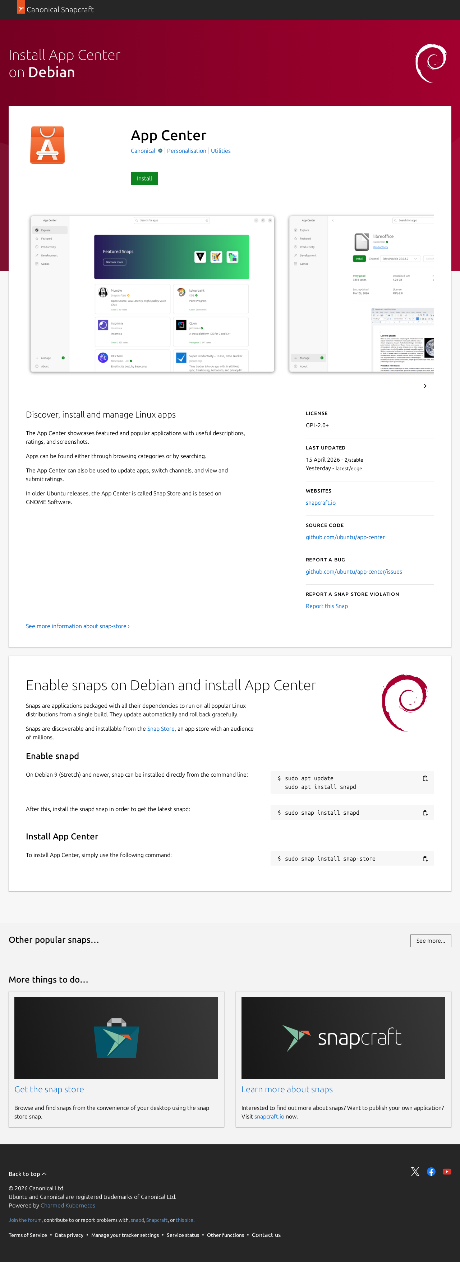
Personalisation (186, 150)
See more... (431, 940)
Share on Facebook (431, 1171)
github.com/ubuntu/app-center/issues (354, 571)
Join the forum (25, 1220)
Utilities (221, 150)
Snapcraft (157, 1220)
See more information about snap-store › (78, 626)
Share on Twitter (415, 1171)
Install (144, 178)
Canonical (144, 150)
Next (425, 386)
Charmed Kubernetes (68, 1205)
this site (184, 1220)
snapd (137, 1220)
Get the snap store (49, 1089)
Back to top (28, 1174)
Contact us (266, 1235)
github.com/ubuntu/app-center (345, 537)
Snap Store (161, 728)
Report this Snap (327, 606)
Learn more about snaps (287, 1089)
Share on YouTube (447, 1171)
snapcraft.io (321, 502)
